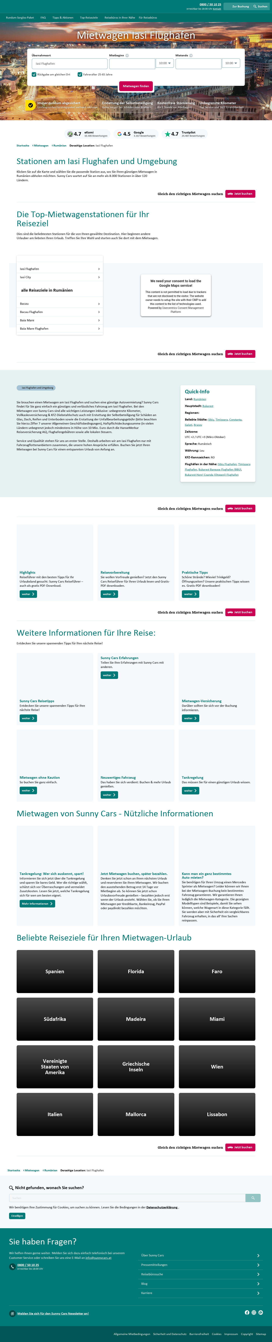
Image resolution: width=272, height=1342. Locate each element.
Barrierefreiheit (199, 1334)
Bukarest (207, 406)
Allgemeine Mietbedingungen (132, 1334)
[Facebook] (247, 1312)
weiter (28, 594)
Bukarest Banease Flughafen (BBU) (220, 469)
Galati (188, 424)
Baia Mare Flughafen (60, 328)
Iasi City (60, 277)
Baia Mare (60, 320)
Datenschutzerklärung (162, 1207)
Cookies (216, 1334)
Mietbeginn (119, 55)
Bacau (60, 303)
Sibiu (211, 419)
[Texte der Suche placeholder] (127, 1198)
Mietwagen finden (136, 86)
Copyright (247, 1334)
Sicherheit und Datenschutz (169, 1334)
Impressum (231, 1334)
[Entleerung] (104, 63)
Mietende (183, 55)
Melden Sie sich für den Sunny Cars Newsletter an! (53, 1313)
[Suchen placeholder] (253, 1198)
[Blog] (260, 1312)
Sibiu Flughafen (227, 464)
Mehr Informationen (37, 903)
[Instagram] (254, 1312)
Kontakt (217, 9)
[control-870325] (132, 63)
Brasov (198, 424)
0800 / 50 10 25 (28, 1265)
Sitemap (261, 1334)
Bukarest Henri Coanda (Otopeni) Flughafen (212, 474)
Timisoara (222, 419)
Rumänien (200, 399)
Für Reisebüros (148, 17)
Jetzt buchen (240, 193)
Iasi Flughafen (60, 269)
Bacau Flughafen (60, 312)
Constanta (235, 419)
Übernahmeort (41, 55)
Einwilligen (17, 1216)
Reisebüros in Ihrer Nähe (120, 17)
